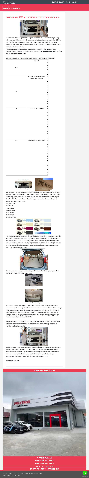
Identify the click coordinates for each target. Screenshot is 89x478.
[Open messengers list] (85, 473)
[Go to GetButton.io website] (85, 476)
